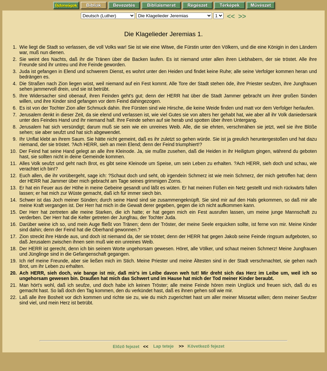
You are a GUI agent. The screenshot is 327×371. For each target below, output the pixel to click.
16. (14, 224)
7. (15, 114)
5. (15, 95)
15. (14, 212)
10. (14, 151)
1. (15, 47)
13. (14, 187)
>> (242, 16)
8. (15, 127)
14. (14, 200)
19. (14, 260)
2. (15, 59)
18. (14, 248)
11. (14, 163)
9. (15, 139)
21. (14, 285)
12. (14, 175)
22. (14, 297)
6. (15, 108)
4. (15, 83)
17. (14, 236)
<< (231, 16)
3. (15, 71)
